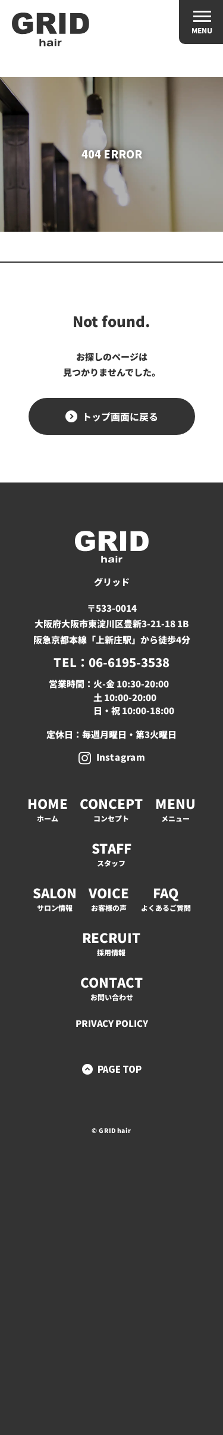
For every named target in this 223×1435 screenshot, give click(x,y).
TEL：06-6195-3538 (111, 662)
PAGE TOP (120, 1069)
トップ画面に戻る (119, 416)
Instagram (120, 757)
